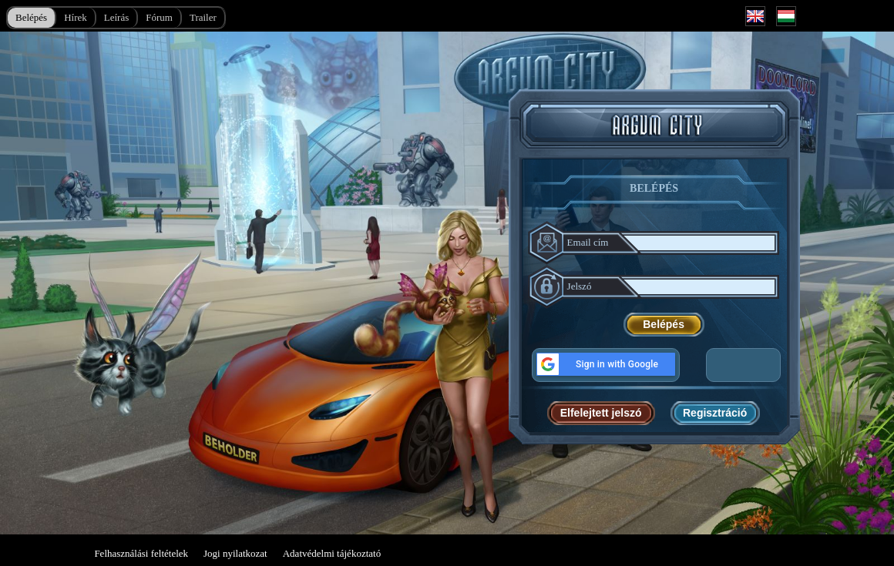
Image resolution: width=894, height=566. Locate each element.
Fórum (159, 17)
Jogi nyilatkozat (235, 553)
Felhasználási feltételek (141, 553)
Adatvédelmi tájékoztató (332, 553)
